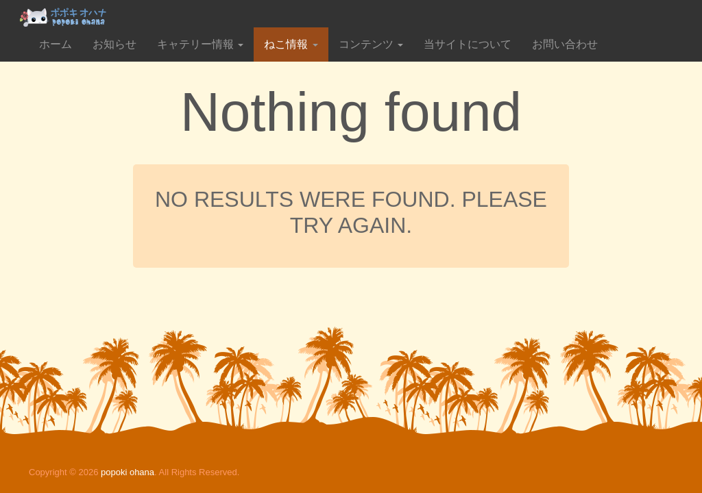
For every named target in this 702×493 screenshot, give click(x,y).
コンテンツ (371, 44)
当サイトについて (467, 44)
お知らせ (114, 44)
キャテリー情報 (200, 44)
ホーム (55, 44)
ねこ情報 (290, 44)
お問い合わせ (565, 44)
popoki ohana (127, 472)
